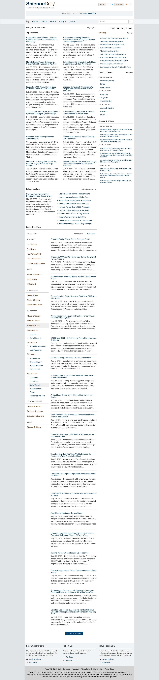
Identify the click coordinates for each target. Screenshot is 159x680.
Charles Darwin (36, 362)
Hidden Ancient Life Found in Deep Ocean (75, 220)
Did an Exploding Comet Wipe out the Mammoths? (71, 358)
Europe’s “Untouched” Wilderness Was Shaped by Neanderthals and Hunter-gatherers (78, 89)
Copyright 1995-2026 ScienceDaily (41, 672)
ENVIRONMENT (32, 311)
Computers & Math (34, 305)
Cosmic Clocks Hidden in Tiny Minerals (74, 214)
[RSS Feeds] (126, 4)
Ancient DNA (35, 358)
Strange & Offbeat (34, 427)
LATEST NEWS (32, 233)
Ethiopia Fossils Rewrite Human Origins (74, 194)
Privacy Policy (85, 669)
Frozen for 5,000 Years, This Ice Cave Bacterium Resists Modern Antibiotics (41, 88)
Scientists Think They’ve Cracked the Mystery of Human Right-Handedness (116, 130)
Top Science (32, 244)
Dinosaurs (34, 378)
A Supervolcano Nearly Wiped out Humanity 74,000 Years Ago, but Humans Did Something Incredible (116, 155)
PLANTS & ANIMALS (105, 77)
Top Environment (33, 259)
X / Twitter (69, 660)
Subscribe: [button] (119, 4)
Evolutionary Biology (107, 81)
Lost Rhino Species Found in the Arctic (74, 210)
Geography (104, 94)
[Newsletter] (130, 4)
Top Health (31, 249)
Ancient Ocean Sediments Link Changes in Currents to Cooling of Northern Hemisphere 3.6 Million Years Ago (72, 591)
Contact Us (106, 662)
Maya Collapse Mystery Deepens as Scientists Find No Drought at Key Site (41, 63)
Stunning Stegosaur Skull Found (111, 64)
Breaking (102, 33)
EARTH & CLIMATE (105, 91)
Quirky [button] (72, 21)
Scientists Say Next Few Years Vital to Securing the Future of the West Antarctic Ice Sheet (71, 455)
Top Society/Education (36, 263)
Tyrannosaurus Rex (37, 396)
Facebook (69, 657)
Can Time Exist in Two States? (110, 48)
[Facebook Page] (108, 4)
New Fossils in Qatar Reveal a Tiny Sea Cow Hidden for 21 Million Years (78, 113)
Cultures (33, 334)
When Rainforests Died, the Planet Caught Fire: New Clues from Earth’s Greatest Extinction (80, 163)
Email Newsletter (35, 659)
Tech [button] (44, 21)
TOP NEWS (30, 239)
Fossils (32, 392)
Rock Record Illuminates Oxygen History (67, 513)
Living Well (31, 284)
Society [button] (62, 21)
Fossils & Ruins (33, 325)
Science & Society (34, 406)
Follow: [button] (102, 4)
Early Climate (35, 385)
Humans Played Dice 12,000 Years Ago (74, 207)
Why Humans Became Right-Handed (113, 54)
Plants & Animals (33, 316)
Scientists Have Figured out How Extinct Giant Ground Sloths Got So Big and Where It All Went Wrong (72, 534)
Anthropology (32, 330)
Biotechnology (105, 87)
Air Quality (104, 98)
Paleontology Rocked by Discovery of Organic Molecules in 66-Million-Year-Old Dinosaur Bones (116, 175)
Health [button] (35, 21)
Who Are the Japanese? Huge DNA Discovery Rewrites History (116, 181)
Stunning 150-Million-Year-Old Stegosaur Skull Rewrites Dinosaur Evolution (116, 135)
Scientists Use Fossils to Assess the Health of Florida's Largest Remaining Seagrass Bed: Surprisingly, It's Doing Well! (73, 612)
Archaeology (32, 342)
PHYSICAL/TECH (32, 290)
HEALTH (29, 269)
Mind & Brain (32, 279)
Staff (59, 669)
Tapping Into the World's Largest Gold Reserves (69, 553)
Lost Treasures (36, 350)
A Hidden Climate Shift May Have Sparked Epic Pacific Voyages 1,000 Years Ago (43, 113)
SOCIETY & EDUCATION (34, 401)
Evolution (31, 354)
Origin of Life (35, 369)
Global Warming (105, 101)
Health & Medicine (34, 275)
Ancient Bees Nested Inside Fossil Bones (75, 200)
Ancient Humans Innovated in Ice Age (73, 197)
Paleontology (32, 373)
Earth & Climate (33, 321)
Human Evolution (36, 366)
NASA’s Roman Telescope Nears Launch (114, 38)
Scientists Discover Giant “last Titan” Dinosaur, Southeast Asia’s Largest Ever (116, 140)
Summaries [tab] (78, 234)
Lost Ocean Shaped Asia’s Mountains (113, 57)
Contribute (66, 669)
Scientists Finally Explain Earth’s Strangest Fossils (70, 239)
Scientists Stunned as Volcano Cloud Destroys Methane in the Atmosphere (116, 161)
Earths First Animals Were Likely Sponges (75, 224)
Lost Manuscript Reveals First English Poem (115, 67)
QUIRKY (29, 422)
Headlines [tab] (91, 234)
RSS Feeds (33, 662)
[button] (112, 28)
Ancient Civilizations (38, 346)
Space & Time (32, 295)
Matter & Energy (33, 300)
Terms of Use (109, 669)
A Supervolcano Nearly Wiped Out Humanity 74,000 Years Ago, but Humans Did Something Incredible (79, 39)
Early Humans (35, 338)
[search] (130, 21)
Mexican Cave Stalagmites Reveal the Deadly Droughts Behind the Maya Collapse (41, 163)
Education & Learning (35, 416)
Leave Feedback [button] (108, 659)
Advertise (75, 669)
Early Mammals (36, 389)
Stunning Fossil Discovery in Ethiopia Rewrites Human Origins (39, 195)
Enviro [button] (53, 21)
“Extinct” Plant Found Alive (109, 51)
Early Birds (34, 381)
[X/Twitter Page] (112, 4)
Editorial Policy (98, 669)
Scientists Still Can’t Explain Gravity (112, 44)
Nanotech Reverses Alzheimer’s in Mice (114, 61)
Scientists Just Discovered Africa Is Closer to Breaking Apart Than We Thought (79, 63)
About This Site (50, 669)
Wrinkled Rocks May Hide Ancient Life (74, 204)
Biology (102, 84)
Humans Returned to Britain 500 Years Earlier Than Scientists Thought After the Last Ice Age (42, 39)
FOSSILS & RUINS (104, 104)
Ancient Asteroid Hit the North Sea (72, 217)
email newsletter (89, 13)
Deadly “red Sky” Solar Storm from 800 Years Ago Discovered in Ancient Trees (115, 149)
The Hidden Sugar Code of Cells (111, 41)
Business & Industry (35, 411)
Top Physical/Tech (34, 254)
